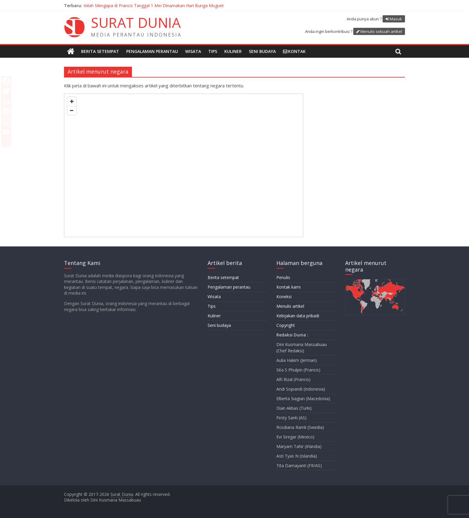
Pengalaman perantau (152, 51)
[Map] (183, 165)
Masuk (396, 19)
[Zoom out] (71, 110)
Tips (212, 51)
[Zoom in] (71, 101)
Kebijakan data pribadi (297, 316)
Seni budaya (262, 51)
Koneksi (284, 296)
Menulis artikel (290, 306)
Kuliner (233, 51)
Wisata (193, 51)
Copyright (285, 325)
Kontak (297, 51)
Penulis (283, 277)
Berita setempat (100, 51)
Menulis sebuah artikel (381, 31)
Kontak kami (288, 287)
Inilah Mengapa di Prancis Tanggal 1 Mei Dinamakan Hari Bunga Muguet (153, 5)
